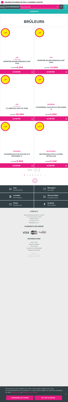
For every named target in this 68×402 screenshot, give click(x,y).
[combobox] (39, 6)
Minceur (28, 15)
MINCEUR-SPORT (18, 15)
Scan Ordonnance (12, 7)
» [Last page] (38, 318)
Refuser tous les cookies (29, 392)
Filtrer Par (34, 11)
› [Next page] (36, 318)
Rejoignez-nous (34, 365)
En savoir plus (16, 392)
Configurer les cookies (19, 398)
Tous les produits (6, 15)
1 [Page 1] (31, 318)
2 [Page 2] (34, 318)
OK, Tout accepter (48, 398)
